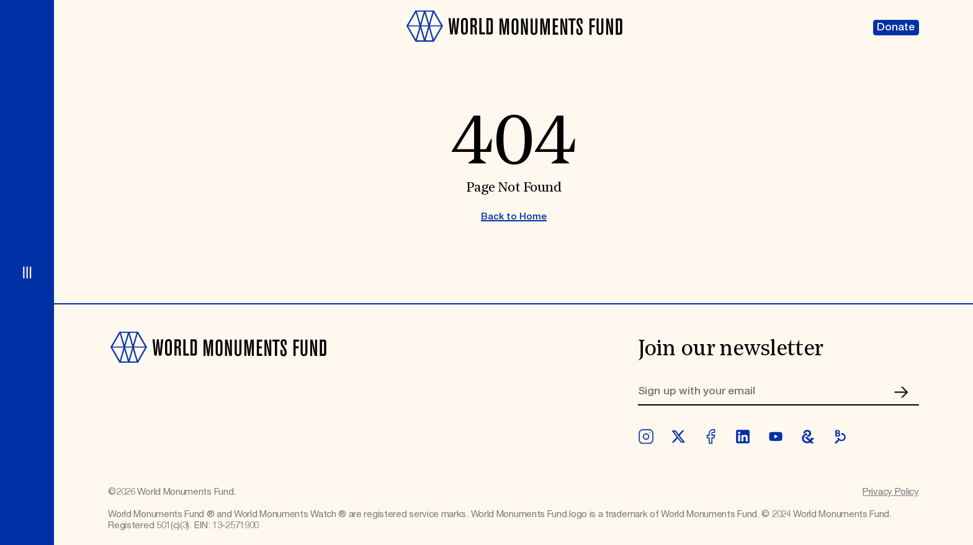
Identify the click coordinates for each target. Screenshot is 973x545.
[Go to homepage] (514, 48)
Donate (896, 27)
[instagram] (646, 436)
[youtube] (776, 436)
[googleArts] (808, 436)
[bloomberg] (840, 436)
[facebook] (710, 436)
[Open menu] (27, 272)
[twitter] (678, 436)
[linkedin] (743, 436)
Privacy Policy (891, 492)
